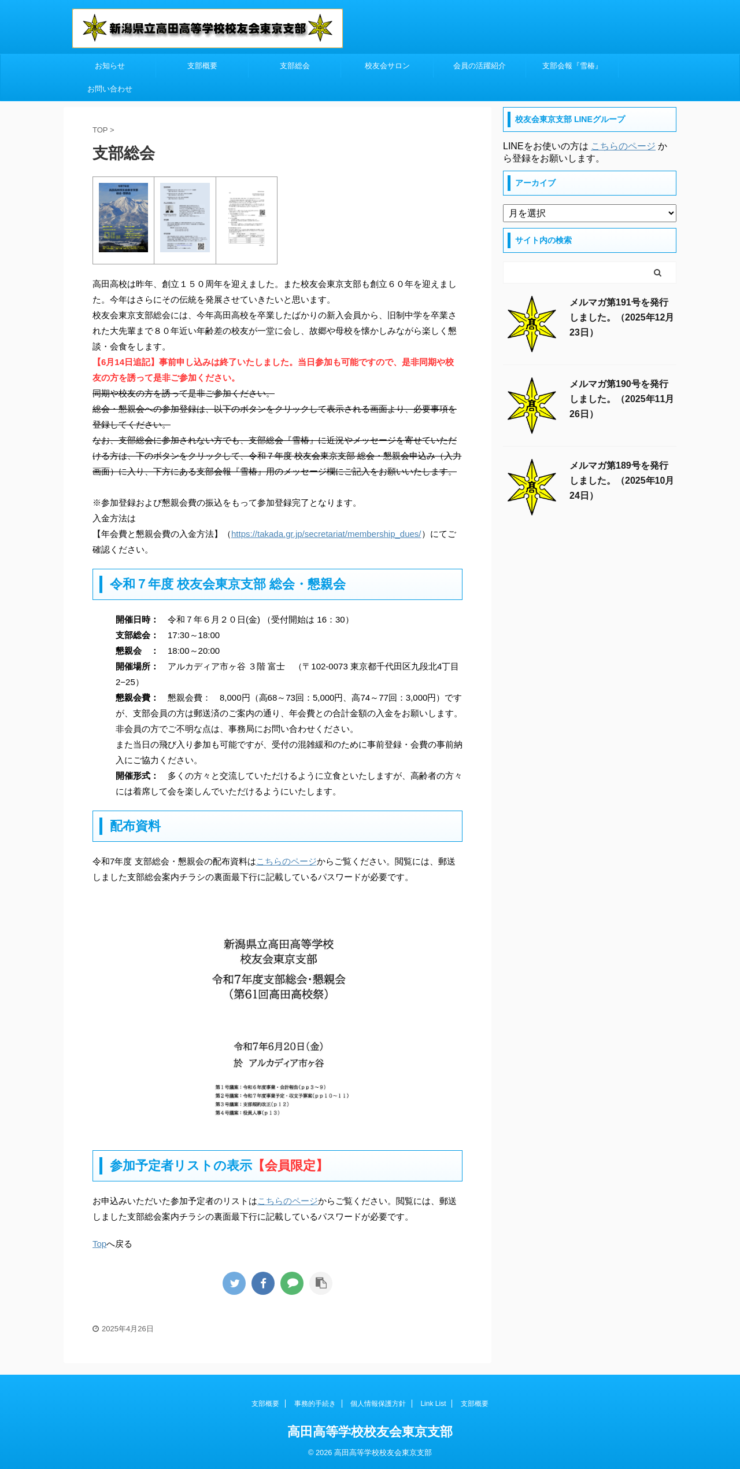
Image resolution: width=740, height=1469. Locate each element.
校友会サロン (387, 65)
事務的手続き (315, 1404)
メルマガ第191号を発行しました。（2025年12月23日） (621, 317)
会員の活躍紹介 (479, 65)
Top (99, 1244)
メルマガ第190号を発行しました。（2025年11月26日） (621, 399)
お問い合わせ (109, 88)
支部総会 (295, 65)
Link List (433, 1404)
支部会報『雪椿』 (572, 65)
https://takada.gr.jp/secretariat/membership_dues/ (326, 534)
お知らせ (110, 65)
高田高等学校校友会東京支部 (370, 1431)
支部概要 (202, 65)
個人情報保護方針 (378, 1404)
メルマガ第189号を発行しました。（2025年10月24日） (621, 480)
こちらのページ (286, 861)
